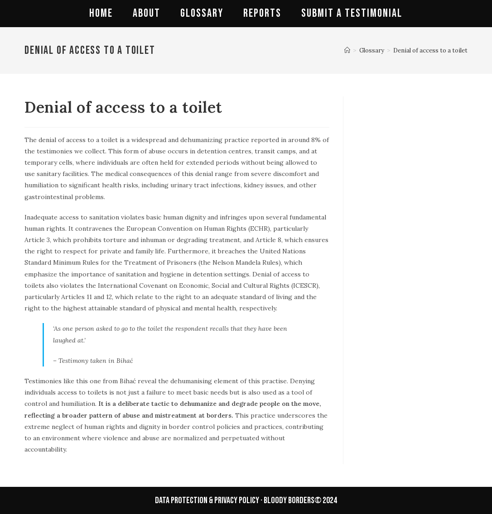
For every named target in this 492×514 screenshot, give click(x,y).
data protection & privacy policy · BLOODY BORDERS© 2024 (246, 500)
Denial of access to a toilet (430, 50)
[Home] (347, 50)
